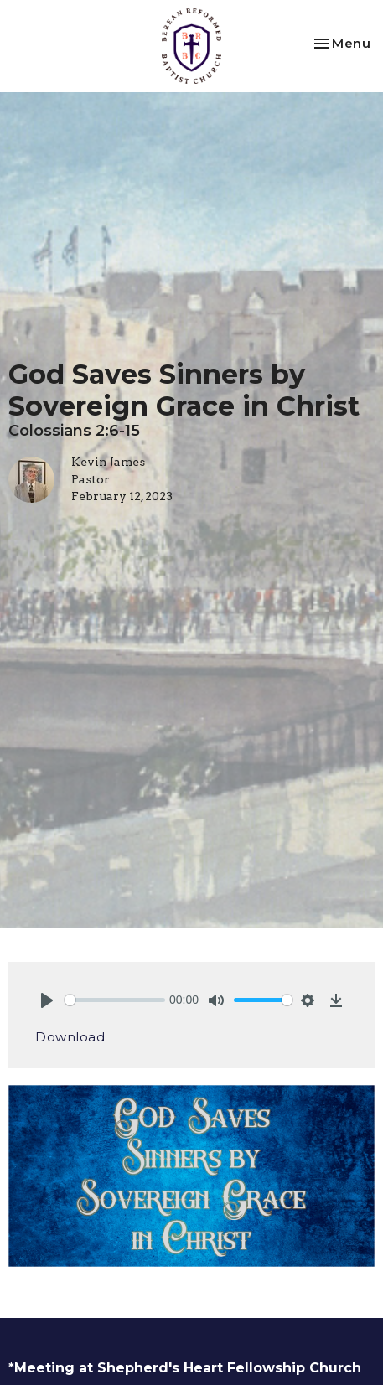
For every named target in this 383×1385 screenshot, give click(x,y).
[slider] (115, 1000)
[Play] (47, 1000)
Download (70, 1037)
